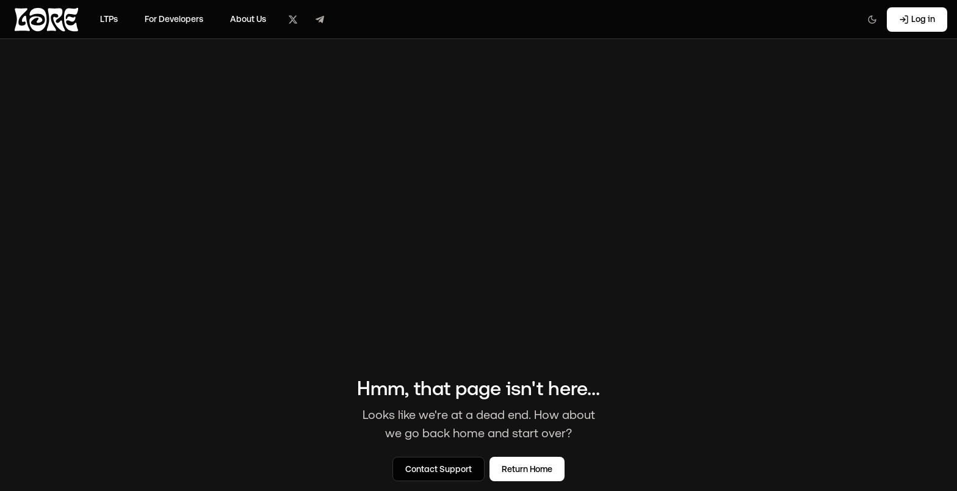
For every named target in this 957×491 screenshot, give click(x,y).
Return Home (527, 469)
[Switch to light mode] (872, 19)
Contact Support (438, 469)
